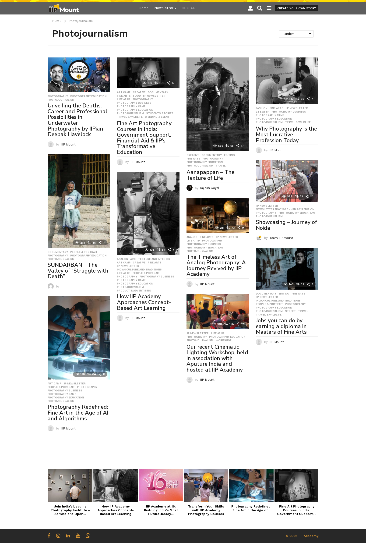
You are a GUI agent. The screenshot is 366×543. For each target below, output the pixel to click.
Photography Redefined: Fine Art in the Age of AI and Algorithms (78, 412)
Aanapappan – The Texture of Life (210, 175)
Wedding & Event (157, 117)
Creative (139, 92)
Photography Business (134, 103)
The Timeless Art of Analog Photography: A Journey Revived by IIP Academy (216, 265)
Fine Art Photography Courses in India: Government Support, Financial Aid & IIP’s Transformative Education (144, 138)
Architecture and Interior (150, 259)
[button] (250, 8)
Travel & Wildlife (130, 117)
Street (290, 311)
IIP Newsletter (154, 96)
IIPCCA (189, 8)
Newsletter (164, 8)
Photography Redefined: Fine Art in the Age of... (251, 508)
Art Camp (123, 92)
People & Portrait (83, 252)
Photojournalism (61, 100)
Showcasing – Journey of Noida (286, 225)
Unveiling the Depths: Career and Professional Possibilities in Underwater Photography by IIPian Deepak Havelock (77, 120)
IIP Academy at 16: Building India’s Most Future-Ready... (161, 510)
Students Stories (159, 113)
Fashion (261, 108)
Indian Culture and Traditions (139, 269)
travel (221, 165)
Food (137, 96)
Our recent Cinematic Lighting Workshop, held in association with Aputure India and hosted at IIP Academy (217, 358)
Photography (58, 96)
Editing (229, 155)
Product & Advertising (134, 290)
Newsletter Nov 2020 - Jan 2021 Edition (285, 209)
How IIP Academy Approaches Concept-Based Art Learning (144, 302)
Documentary (158, 92)
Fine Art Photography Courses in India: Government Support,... (296, 510)
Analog (122, 259)
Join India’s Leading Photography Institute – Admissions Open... (70, 510)
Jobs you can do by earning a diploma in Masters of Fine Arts (281, 326)
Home (144, 8)
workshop (224, 340)
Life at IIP (123, 99)
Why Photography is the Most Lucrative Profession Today (286, 134)
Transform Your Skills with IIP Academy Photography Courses (206, 510)
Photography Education (88, 96)
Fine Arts (124, 96)
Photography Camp (131, 106)
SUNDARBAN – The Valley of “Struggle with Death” (78, 270)
